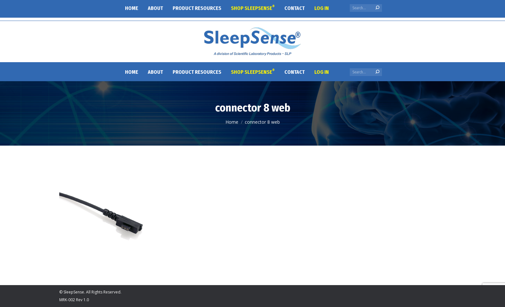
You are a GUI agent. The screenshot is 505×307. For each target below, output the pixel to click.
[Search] (366, 72)
